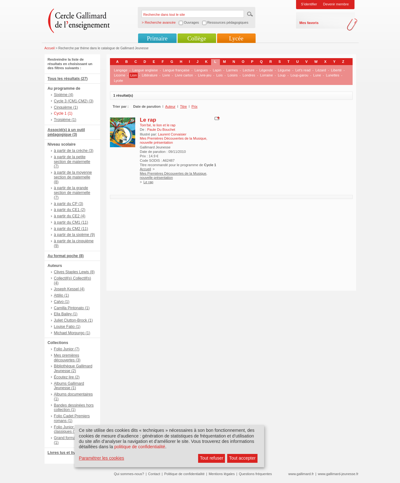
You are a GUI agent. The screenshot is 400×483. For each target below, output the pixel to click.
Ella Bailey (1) (66, 314)
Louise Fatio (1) (67, 326)
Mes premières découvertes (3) (67, 357)
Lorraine (266, 75)
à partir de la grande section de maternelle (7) (72, 193)
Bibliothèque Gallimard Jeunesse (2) (73, 368)
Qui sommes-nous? (129, 474)
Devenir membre (336, 4)
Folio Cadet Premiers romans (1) (72, 418)
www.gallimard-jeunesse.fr (338, 474)
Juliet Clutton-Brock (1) (73, 320)
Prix (194, 106)
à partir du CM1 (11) (71, 222)
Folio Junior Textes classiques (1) (70, 429)
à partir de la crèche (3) (74, 150)
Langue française (176, 70)
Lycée (236, 38)
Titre (183, 106)
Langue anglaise (145, 70)
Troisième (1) (65, 120)
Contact (154, 474)
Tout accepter (242, 458)
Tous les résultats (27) (68, 78)
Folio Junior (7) (67, 349)
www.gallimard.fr (301, 474)
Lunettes (332, 75)
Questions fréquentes (255, 474)
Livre (166, 75)
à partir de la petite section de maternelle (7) (72, 162)
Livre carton (184, 75)
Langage (121, 70)
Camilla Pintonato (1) (72, 308)
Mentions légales (222, 474)
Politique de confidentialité (184, 474)
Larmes (232, 70)
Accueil (50, 48)
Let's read (303, 70)
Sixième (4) (63, 95)
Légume (284, 70)
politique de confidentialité (139, 446)
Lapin (217, 70)
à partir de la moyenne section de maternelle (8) (73, 177)
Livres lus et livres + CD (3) (72, 452)
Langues (201, 70)
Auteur (170, 106)
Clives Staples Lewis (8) (74, 272)
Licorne (119, 75)
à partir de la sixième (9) (74, 234)
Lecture (248, 70)
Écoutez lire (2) (67, 377)
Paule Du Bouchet (161, 129)
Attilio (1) (61, 295)
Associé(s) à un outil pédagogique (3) (66, 132)
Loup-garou (299, 75)
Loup (281, 75)
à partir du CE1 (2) (69, 210)
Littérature (150, 75)
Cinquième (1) (66, 107)
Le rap (148, 120)
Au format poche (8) (66, 256)
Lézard (320, 70)
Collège (196, 38)
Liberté (336, 70)
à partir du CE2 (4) (69, 216)
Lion (133, 75)
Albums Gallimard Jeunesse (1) (69, 385)
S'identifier (309, 4)
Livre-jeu (204, 75)
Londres (249, 75)
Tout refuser (211, 458)
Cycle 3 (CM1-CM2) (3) (74, 101)
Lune (317, 75)
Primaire (157, 38)
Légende (266, 70)
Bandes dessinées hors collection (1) (74, 407)
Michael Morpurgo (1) (72, 333)
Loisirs (232, 75)
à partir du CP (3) (68, 204)
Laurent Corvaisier (172, 134)
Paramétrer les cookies (101, 458)
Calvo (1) (62, 301)
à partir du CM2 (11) (71, 228)
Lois (219, 75)
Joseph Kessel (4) (69, 289)
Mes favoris (309, 23)
